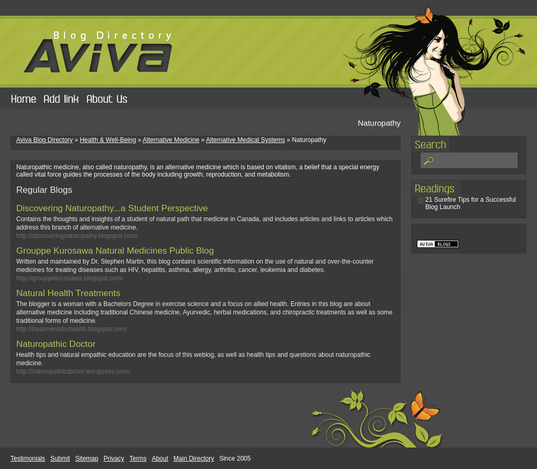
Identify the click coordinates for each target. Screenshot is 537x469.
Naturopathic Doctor (55, 344)
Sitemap (86, 458)
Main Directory (194, 458)
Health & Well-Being (108, 140)
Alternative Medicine (171, 140)
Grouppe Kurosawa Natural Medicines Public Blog (115, 251)
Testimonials (27, 458)
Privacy (113, 458)
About (160, 458)
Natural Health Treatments (68, 293)
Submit (60, 458)
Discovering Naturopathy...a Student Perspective (112, 208)
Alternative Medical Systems (245, 140)
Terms (138, 458)
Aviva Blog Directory (44, 140)
